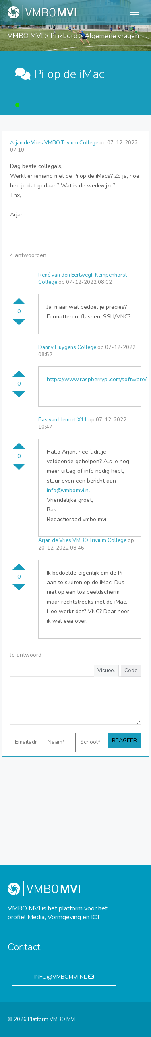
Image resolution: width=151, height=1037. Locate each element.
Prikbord (63, 36)
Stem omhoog (18, 298)
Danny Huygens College (67, 347)
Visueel (106, 670)
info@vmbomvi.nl (68, 490)
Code (130, 670)
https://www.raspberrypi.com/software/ (97, 379)
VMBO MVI (25, 36)
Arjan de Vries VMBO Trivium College (54, 142)
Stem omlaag (18, 325)
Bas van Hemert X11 (62, 419)
